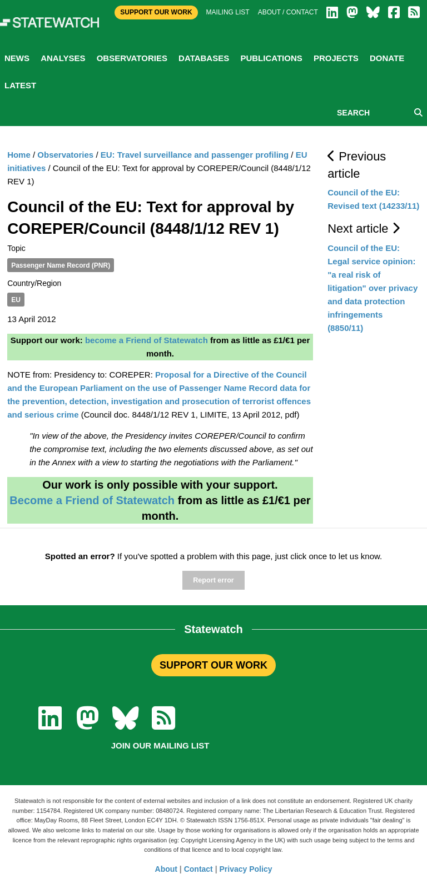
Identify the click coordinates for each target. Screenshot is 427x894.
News (16, 58)
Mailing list (228, 12)
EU (16, 300)
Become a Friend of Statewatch (92, 500)
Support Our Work (156, 12)
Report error (213, 580)
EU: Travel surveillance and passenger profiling (195, 154)
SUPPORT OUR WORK (213, 665)
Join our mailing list (160, 745)
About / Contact (288, 12)
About (166, 869)
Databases (203, 58)
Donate (387, 58)
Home (19, 154)
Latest (20, 85)
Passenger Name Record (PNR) (60, 265)
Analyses (63, 58)
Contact (198, 869)
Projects (336, 58)
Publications (271, 58)
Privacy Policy (246, 869)
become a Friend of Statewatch (146, 340)
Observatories (132, 58)
